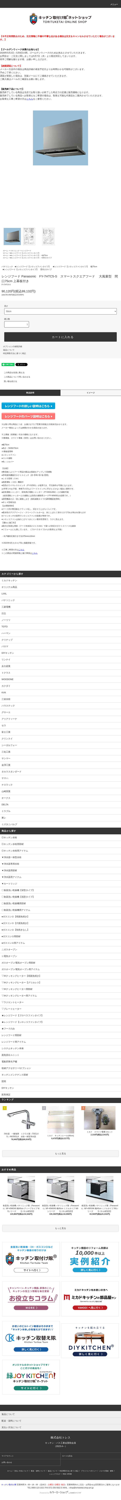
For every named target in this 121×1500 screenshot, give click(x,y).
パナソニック (15, 251)
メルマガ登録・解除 (106, 1471)
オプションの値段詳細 (12, 346)
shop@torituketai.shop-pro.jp (81, 1488)
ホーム (5, 251)
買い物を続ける (8, 381)
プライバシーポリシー (89, 1471)
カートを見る (67, 1456)
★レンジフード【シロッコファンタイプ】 (25, 253)
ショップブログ (54, 1474)
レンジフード (26, 251)
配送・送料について (38, 1471)
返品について (8, 350)
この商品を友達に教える (12, 372)
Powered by (60, 1493)
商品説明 (30, 393)
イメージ (91, 393)
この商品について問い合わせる (15, 377)
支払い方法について (21, 1471)
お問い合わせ (7, 1462)
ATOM (69, 1474)
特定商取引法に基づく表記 (14, 353)
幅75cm (45, 255)
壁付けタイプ (47, 258)
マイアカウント (8, 1456)
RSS (64, 1474)
